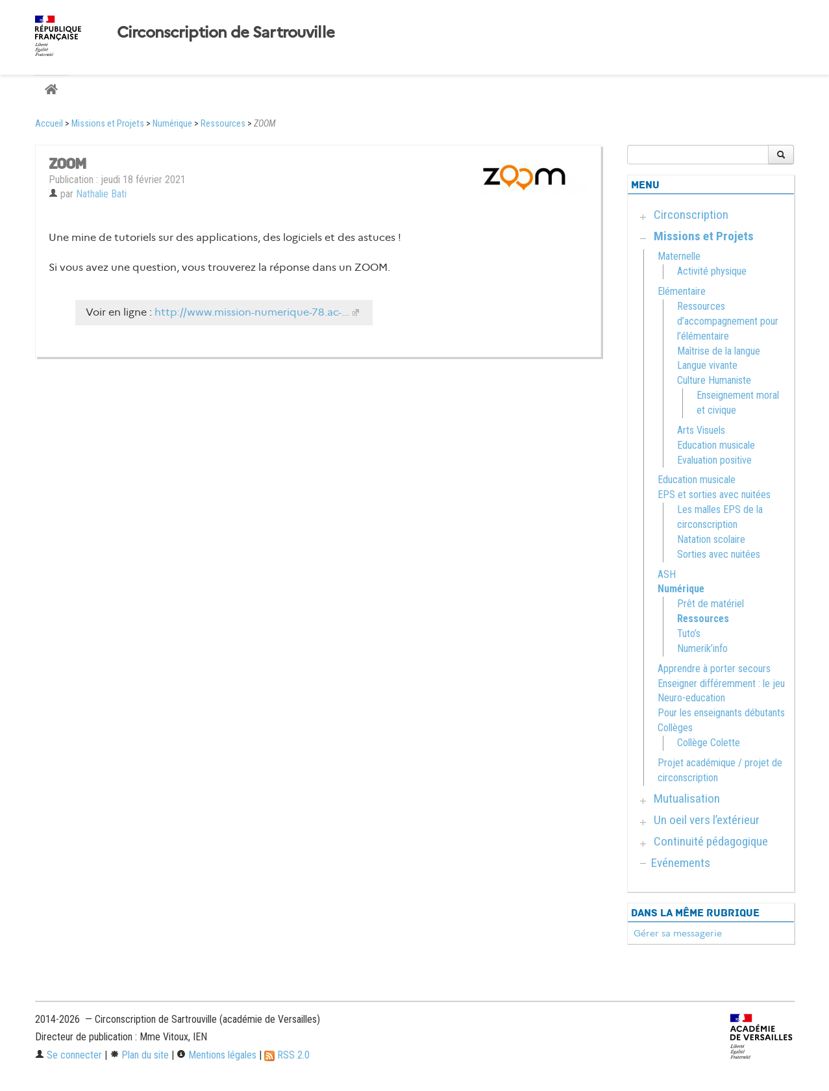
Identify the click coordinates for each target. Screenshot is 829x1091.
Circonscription (691, 214)
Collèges (675, 727)
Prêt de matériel (710, 603)
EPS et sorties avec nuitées (714, 494)
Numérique (172, 123)
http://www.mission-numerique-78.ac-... (252, 312)
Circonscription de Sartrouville (226, 32)
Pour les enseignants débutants (721, 713)
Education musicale (716, 445)
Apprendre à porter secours (714, 668)
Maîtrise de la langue (718, 351)
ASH (667, 574)
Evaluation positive (714, 460)
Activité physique (712, 271)
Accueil (49, 123)
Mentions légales (216, 1055)
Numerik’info (702, 648)
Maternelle (679, 256)
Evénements (680, 862)
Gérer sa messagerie (678, 933)
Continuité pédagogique (711, 841)
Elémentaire (682, 291)
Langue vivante (707, 365)
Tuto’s (688, 633)
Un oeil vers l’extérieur (707, 819)
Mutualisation (687, 798)
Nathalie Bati (101, 194)
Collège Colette (708, 742)
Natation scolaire (711, 539)
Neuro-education (691, 698)
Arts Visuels (701, 430)
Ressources (223, 123)
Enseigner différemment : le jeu (721, 683)
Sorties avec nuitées (718, 554)
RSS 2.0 (287, 1055)
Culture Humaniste (714, 380)
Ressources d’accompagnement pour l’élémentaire (727, 321)
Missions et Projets (107, 123)
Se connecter (68, 1055)
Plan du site (139, 1055)
